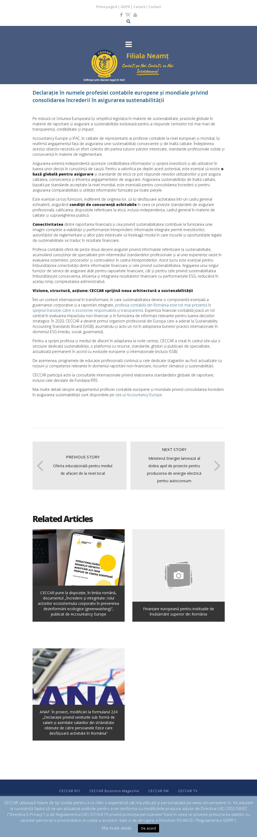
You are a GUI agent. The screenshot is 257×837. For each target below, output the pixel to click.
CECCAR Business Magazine (114, 790)
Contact (155, 6)
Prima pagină (106, 6)
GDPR (125, 6)
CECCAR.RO (69, 790)
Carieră (139, 6)
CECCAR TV (188, 790)
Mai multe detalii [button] (116, 828)
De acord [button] (148, 828)
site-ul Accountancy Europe (138, 394)
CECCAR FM (159, 790)
